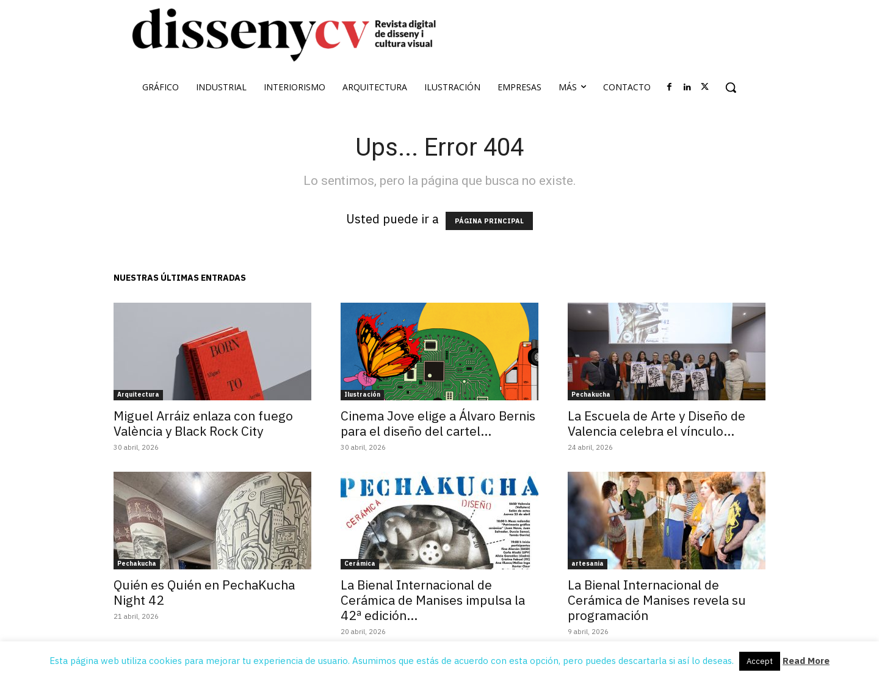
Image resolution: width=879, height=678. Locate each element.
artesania (587, 564)
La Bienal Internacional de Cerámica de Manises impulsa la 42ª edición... (433, 600)
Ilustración (362, 395)
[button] (730, 87)
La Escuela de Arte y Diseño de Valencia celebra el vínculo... (656, 423)
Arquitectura (138, 395)
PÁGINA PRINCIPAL (489, 221)
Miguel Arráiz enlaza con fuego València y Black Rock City (203, 423)
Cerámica (359, 564)
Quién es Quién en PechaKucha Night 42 (204, 592)
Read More (806, 660)
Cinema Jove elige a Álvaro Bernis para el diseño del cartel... (438, 423)
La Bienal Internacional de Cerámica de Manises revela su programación (657, 600)
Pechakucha (590, 395)
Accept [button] (760, 661)
